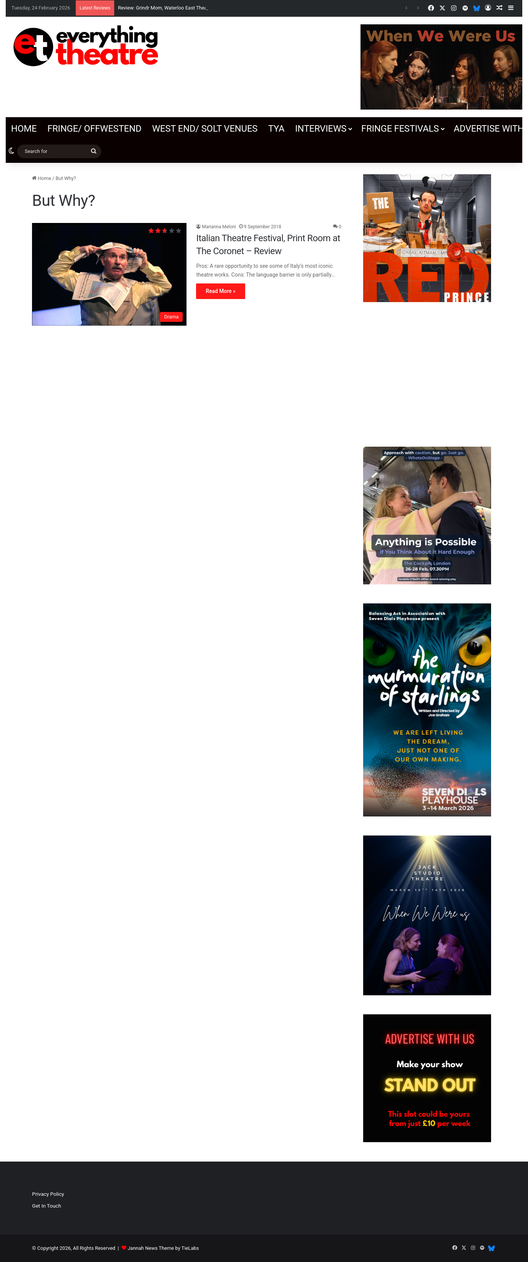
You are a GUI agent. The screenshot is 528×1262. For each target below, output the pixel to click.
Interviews (320, 128)
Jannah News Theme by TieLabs (163, 1248)
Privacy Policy (48, 1194)
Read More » (220, 291)
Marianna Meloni (219, 226)
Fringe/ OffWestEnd (94, 128)
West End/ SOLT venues (204, 128)
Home (24, 128)
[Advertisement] (427, 374)
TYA (276, 128)
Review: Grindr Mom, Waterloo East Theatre (165, 8)
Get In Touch (46, 1206)
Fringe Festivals (400, 128)
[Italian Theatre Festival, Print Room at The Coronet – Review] (109, 274)
